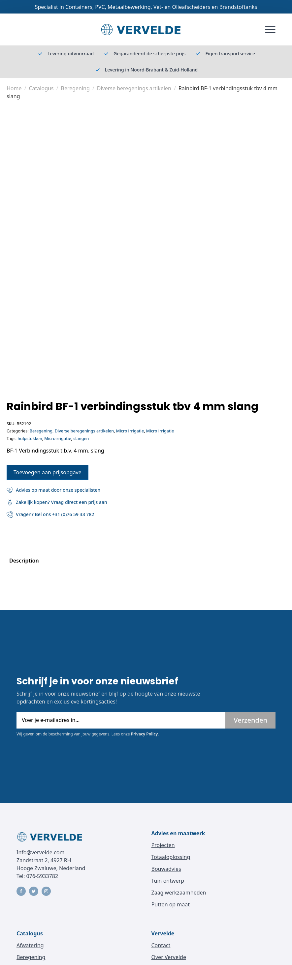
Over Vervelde (168, 957)
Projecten (163, 845)
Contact (161, 945)
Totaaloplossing (170, 857)
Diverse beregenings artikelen (134, 88)
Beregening (75, 88)
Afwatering (30, 945)
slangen (81, 438)
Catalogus (41, 88)
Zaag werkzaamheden (178, 892)
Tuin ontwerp (167, 880)
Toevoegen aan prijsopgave (47, 472)
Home (14, 88)
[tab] (24, 560)
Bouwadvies (166, 868)
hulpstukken (29, 438)
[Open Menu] (270, 29)
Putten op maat (170, 904)
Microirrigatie (57, 438)
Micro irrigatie (130, 431)
